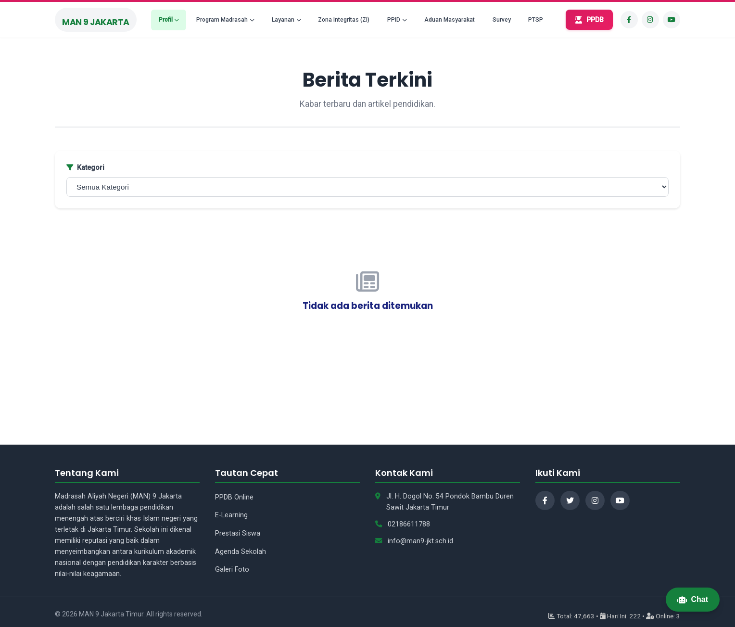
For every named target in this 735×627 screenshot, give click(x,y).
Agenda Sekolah (240, 552)
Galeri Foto (232, 569)
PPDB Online (234, 497)
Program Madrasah (222, 19)
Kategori (85, 168)
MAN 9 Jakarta (95, 22)
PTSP (535, 19)
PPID (393, 19)
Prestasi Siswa (237, 533)
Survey (502, 19)
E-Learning (231, 515)
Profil (166, 19)
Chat (692, 599)
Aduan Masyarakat (449, 19)
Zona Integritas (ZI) (343, 19)
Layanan (283, 19)
